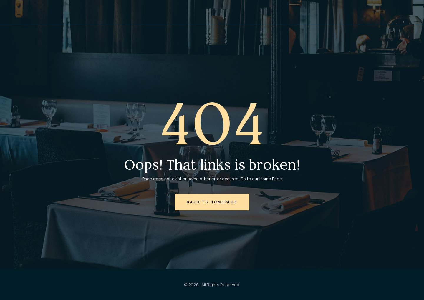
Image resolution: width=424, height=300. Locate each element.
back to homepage (212, 201)
